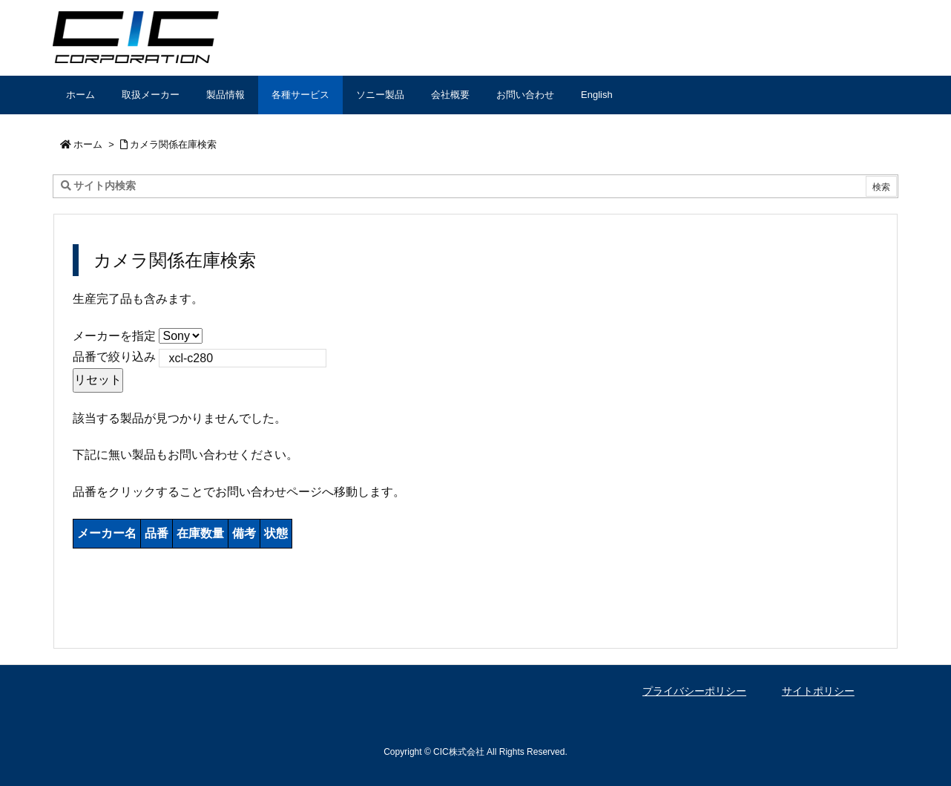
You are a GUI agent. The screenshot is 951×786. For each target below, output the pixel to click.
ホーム (87, 144)
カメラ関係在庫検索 (173, 144)
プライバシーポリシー (694, 691)
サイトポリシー (818, 691)
